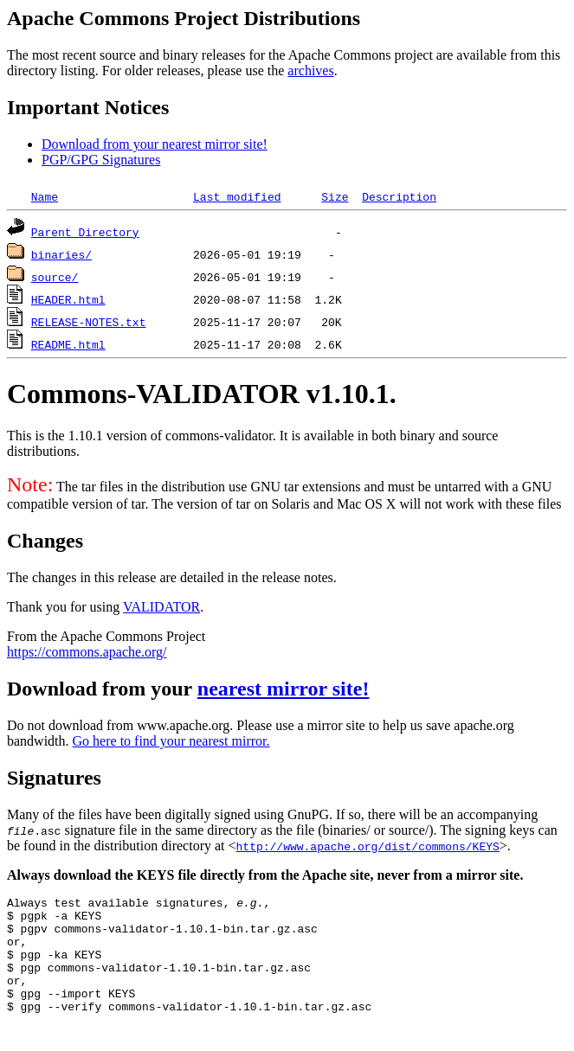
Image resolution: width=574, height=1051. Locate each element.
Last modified (237, 196)
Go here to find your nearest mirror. (171, 741)
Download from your (102, 688)
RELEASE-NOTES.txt (88, 322)
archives (310, 70)
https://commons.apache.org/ (87, 651)
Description (399, 196)
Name (44, 196)
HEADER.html (68, 299)
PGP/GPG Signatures (101, 159)
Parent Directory (85, 232)
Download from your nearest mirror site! (155, 144)
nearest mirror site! (283, 688)
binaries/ (61, 254)
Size (334, 196)
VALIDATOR (161, 606)
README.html (68, 344)
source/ (55, 277)
